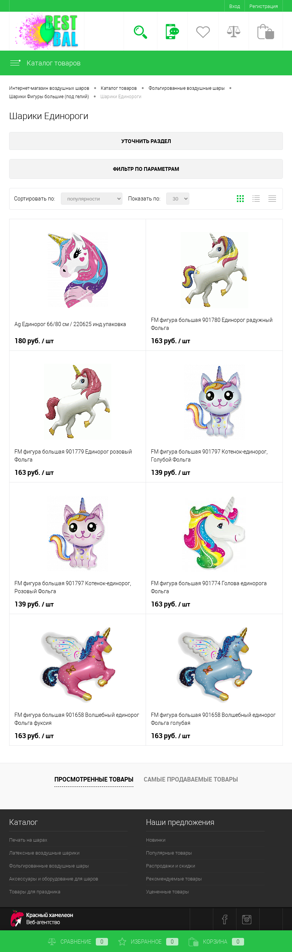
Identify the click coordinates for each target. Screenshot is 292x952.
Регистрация (263, 6)
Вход (234, 6)
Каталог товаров (45, 63)
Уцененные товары (167, 892)
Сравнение (78, 942)
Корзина (216, 942)
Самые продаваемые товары (191, 779)
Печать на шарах (28, 840)
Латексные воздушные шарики (44, 853)
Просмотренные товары (93, 779)
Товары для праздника (34, 892)
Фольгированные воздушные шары (49, 866)
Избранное (148, 942)
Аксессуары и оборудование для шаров (53, 879)
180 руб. (34, 341)
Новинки (155, 840)
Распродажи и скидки (170, 866)
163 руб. (170, 341)
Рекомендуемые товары (174, 879)
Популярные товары (169, 853)
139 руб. (170, 472)
